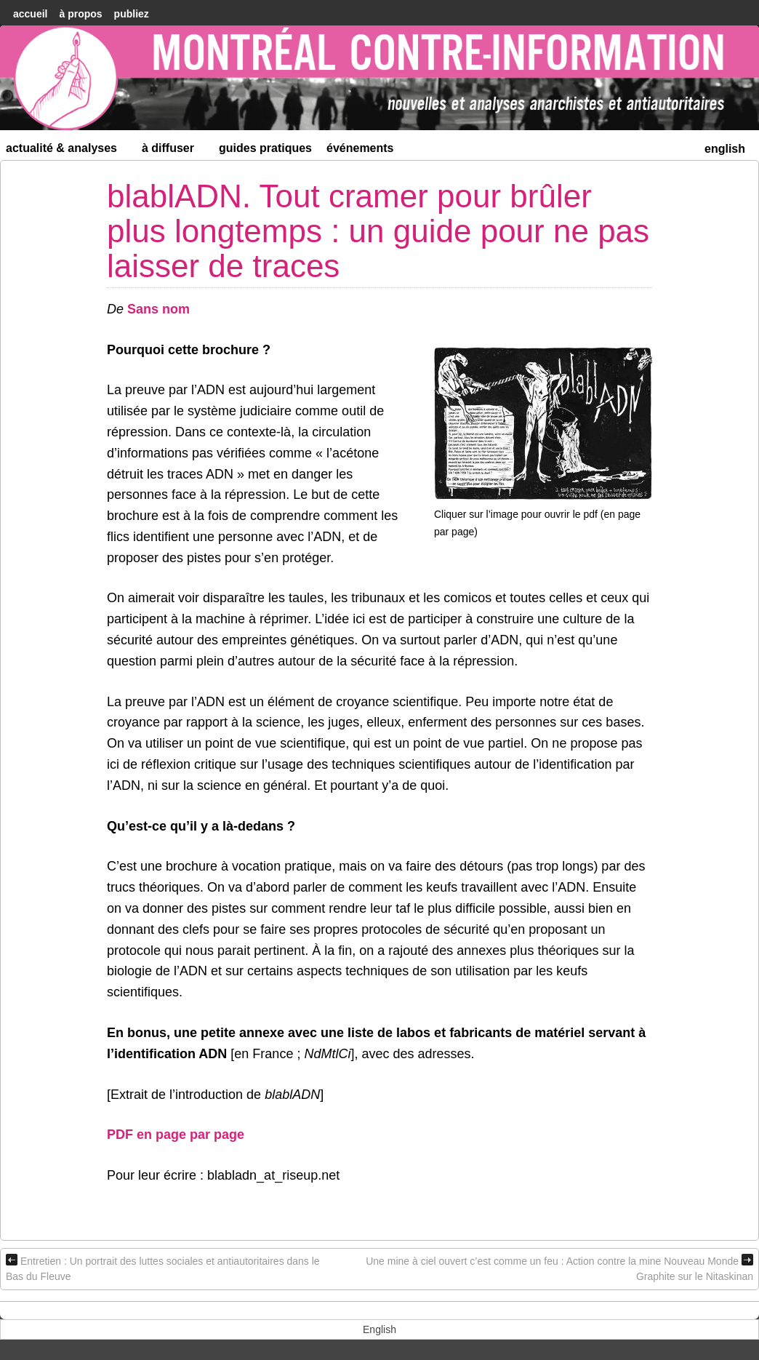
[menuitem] (725, 147)
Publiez (131, 14)
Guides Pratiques (265, 148)
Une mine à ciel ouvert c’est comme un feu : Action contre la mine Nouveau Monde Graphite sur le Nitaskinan (559, 1268)
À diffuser (174, 151)
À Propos (80, 14)
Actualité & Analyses (67, 151)
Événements (360, 148)
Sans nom (158, 309)
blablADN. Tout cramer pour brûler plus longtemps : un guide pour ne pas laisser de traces (378, 231)
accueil (30, 14)
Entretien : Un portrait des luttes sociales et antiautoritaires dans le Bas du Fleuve (163, 1268)
